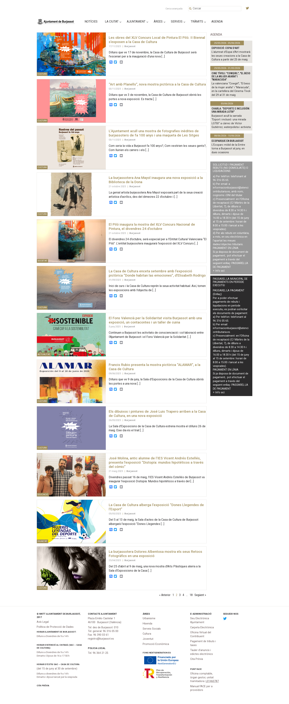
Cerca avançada (174, 8)
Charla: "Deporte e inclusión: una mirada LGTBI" (231, 110)
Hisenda (147, 623)
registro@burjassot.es (101, 638)
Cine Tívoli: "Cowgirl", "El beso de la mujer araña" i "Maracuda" (231, 76)
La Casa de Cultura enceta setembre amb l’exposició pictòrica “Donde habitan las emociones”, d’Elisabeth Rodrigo (157, 273)
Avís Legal (43, 622)
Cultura (147, 633)
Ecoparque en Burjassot (228, 141)
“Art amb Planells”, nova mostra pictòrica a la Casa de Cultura (157, 84)
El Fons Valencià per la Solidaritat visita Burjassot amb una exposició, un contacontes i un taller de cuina (155, 320)
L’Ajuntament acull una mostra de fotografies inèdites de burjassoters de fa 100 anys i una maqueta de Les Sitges (154, 133)
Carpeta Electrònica (202, 627)
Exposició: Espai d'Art (225, 48)
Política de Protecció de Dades (55, 626)
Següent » (200, 595)
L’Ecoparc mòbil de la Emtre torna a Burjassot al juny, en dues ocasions (228, 148)
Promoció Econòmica (156, 644)
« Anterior (164, 595)
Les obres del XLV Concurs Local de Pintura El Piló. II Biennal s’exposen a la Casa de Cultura (157, 39)
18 (191, 595)
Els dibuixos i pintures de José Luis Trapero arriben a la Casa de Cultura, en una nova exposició (157, 413)
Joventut (148, 638)
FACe (199, 669)
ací (222, 270)
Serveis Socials (152, 628)
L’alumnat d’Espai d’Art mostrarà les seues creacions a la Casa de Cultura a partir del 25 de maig (231, 55)
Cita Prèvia (43, 685)
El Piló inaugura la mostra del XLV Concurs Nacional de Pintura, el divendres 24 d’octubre (152, 226)
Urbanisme (149, 618)
